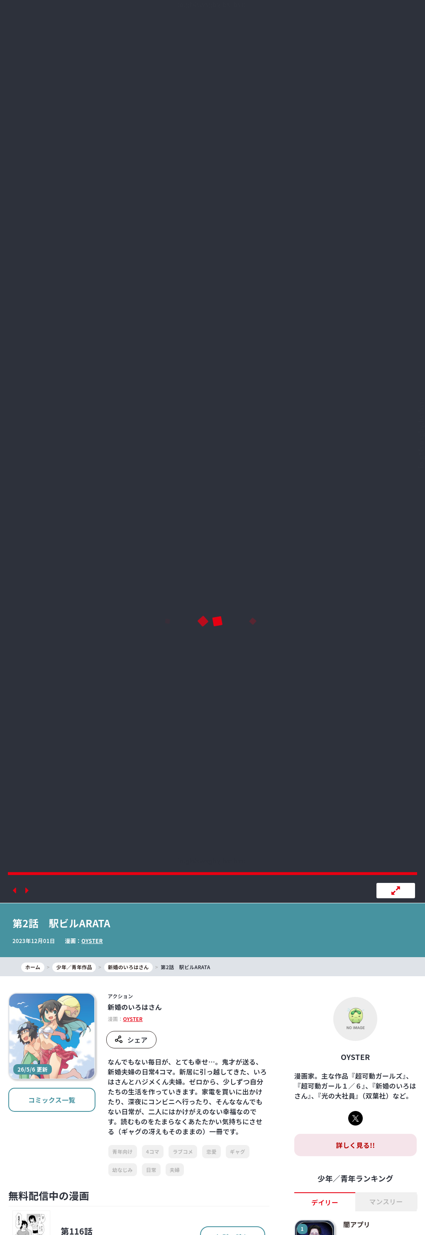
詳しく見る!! (355, 1145)
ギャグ (237, 1151)
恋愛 (211, 1151)
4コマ (152, 1151)
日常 (151, 1169)
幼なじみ (122, 1169)
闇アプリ (356, 1224)
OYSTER (92, 941)
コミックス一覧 (52, 1100)
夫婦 (175, 1169)
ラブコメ (183, 1151)
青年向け (122, 1151)
